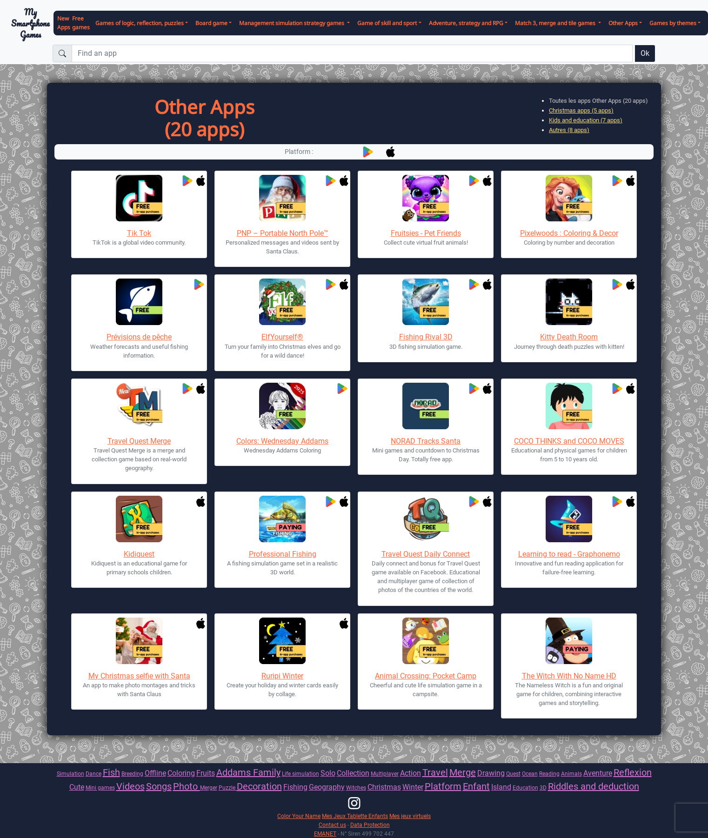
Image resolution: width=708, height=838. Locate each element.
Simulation (70, 773)
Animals (571, 773)
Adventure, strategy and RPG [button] (466, 23)
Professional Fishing (282, 554)
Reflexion (633, 772)
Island (501, 787)
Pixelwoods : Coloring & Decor (569, 233)
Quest (513, 773)
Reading (549, 773)
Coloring (181, 773)
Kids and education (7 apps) (585, 120)
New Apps (63, 22)
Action (410, 773)
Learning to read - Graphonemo (569, 554)
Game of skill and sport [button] (387, 23)
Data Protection (370, 824)
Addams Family (248, 772)
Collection (353, 773)
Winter (412, 787)
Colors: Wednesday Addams (282, 441)
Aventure (597, 773)
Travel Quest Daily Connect (425, 554)
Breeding (132, 773)
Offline (155, 773)
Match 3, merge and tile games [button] (556, 23)
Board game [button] (211, 23)
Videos (130, 786)
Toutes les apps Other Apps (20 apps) (598, 100)
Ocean (530, 773)
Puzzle (228, 787)
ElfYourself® (282, 337)
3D (543, 787)
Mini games (100, 787)
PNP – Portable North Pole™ (282, 233)
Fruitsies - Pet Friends (426, 233)
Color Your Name (299, 815)
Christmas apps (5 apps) (581, 110)
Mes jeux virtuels (410, 815)
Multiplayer (385, 773)
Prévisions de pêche (139, 337)
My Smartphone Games (30, 23)
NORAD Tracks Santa (426, 441)
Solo (328, 773)
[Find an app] (352, 53)
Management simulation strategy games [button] (292, 23)
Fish (111, 772)
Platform (443, 786)
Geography (327, 787)
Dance (93, 773)
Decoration (259, 786)
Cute (76, 787)
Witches (356, 787)
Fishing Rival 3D (426, 337)
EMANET (325, 833)
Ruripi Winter (282, 676)
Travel (435, 772)
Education (525, 787)
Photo (186, 786)
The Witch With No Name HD (569, 676)
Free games (81, 22)
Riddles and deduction (593, 786)
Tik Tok (139, 233)
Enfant (476, 786)
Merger (208, 787)
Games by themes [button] (672, 23)
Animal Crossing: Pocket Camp (425, 676)
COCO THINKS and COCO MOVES (569, 441)
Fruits (205, 773)
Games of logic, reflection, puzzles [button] (139, 23)
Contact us (332, 824)
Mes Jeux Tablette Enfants (355, 815)
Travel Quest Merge (139, 441)
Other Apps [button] (623, 23)
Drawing (491, 773)
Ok (645, 53)
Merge (462, 772)
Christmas (384, 787)
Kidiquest (139, 554)
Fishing (295, 787)
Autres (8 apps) (569, 129)
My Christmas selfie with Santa (139, 676)
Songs (159, 786)
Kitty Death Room (569, 337)
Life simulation (300, 773)
